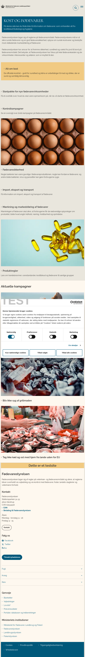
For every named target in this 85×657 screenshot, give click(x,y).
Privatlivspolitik (26, 645)
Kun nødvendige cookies (15, 353)
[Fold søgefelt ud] (75, 8)
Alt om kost (11, 68)
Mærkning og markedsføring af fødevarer (25, 207)
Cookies (9, 645)
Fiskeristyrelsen (10, 636)
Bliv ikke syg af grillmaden (17, 400)
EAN (5, 508)
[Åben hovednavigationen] (82, 7)
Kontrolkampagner (13, 108)
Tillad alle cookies (69, 353)
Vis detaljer (73, 345)
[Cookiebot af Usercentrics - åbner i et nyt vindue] (72, 302)
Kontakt (7, 527)
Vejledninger (9, 601)
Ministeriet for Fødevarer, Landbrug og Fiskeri (23, 625)
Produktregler (10, 270)
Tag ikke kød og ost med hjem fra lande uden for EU (31, 457)
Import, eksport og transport (18, 189)
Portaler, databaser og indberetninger (20, 613)
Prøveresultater (10, 609)
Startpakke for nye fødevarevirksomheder (26, 91)
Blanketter (8, 598)
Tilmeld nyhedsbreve (12, 557)
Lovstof (7, 605)
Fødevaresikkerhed (13, 169)
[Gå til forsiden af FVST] (15, 6)
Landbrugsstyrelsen (12, 632)
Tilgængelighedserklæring (51, 645)
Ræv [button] (4, 582)
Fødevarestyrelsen (12, 629)
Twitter (8, 544)
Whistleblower (12, 650)
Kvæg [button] (4, 575)
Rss (5, 548)
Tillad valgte (42, 353)
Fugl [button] (4, 569)
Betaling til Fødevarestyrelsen (17, 510)
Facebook (9, 540)
